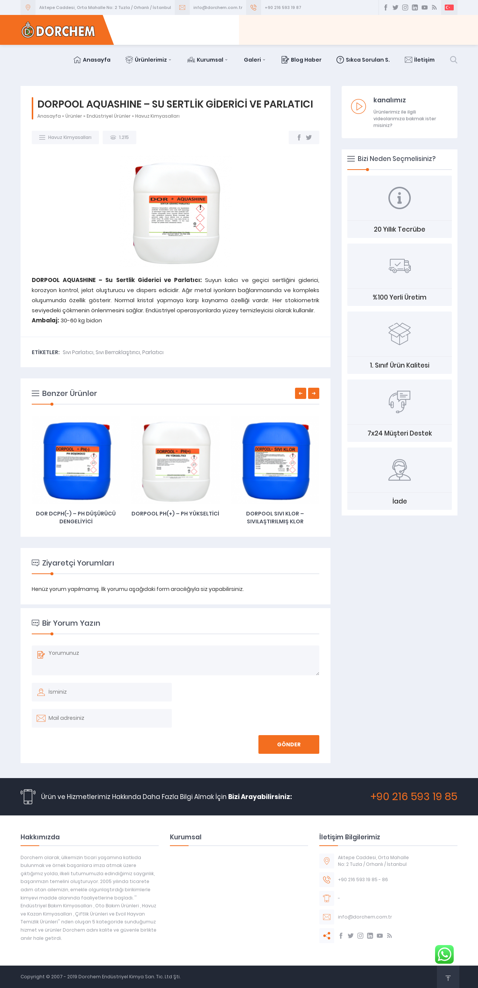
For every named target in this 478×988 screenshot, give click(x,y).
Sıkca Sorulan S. (363, 60)
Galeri (255, 60)
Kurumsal (208, 60)
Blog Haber (302, 60)
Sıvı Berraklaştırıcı (118, 352)
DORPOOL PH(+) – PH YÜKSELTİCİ (175, 513)
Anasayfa (92, 60)
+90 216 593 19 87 (283, 7)
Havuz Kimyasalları (157, 116)
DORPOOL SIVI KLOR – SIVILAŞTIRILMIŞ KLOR (275, 517)
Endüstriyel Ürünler (109, 116)
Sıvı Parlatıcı (78, 352)
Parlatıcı (153, 352)
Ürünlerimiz (149, 60)
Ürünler (73, 116)
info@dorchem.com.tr (217, 7)
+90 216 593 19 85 (413, 796)
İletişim (420, 60)
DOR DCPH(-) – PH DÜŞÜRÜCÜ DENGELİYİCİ (76, 517)
